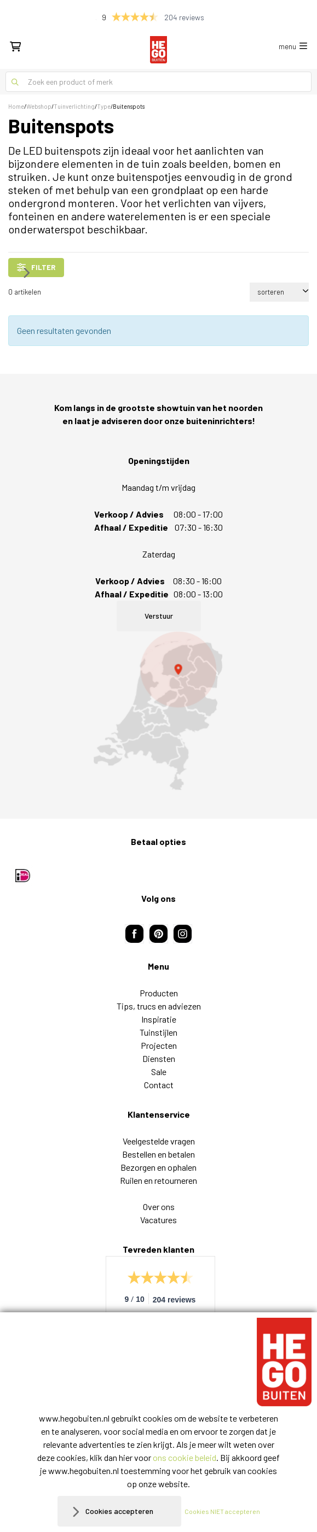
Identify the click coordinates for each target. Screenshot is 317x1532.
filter (36, 267)
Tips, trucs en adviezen (159, 1006)
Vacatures (158, 1219)
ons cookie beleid (184, 1457)
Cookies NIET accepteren (222, 1511)
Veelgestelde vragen (159, 1141)
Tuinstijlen (158, 1032)
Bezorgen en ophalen (158, 1167)
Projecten (159, 1045)
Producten (159, 993)
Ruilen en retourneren (158, 1180)
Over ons (159, 1206)
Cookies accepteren (119, 1511)
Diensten (158, 1058)
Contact (159, 1084)
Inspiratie (158, 1019)
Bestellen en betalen (158, 1154)
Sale (158, 1071)
